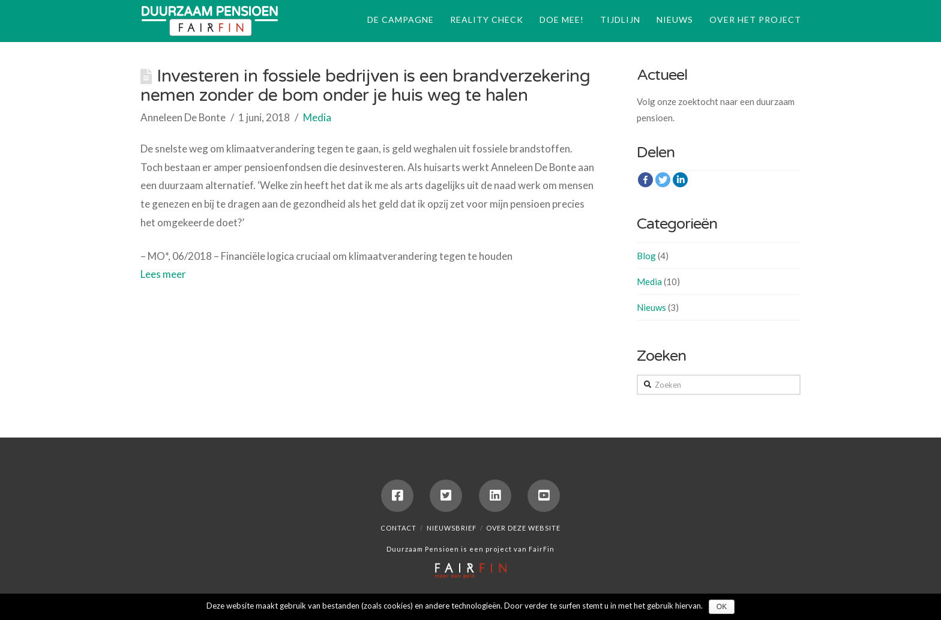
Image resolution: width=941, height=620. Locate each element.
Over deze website (523, 528)
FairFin (542, 549)
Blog (646, 255)
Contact (398, 528)
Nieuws (651, 307)
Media (317, 117)
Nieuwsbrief (452, 528)
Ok (722, 607)
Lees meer (163, 274)
